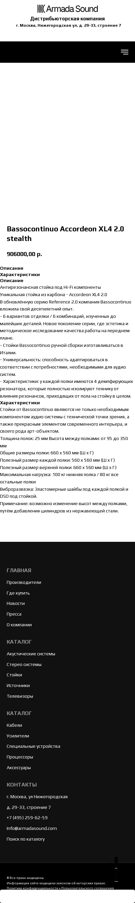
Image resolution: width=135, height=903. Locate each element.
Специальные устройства (33, 746)
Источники (18, 685)
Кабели (14, 725)
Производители (24, 582)
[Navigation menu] (124, 52)
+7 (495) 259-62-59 (27, 817)
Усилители (18, 735)
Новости (16, 603)
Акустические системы (31, 653)
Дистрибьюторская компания (67, 18)
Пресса (14, 614)
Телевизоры (20, 696)
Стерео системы (24, 664)
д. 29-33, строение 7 (29, 807)
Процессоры (20, 756)
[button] (116, 869)
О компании (19, 624)
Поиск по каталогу (26, 839)
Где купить (18, 593)
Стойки (14, 674)
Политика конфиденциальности (32, 888)
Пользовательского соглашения (87, 888)
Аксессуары (19, 767)
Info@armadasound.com (32, 828)
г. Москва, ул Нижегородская (37, 796)
